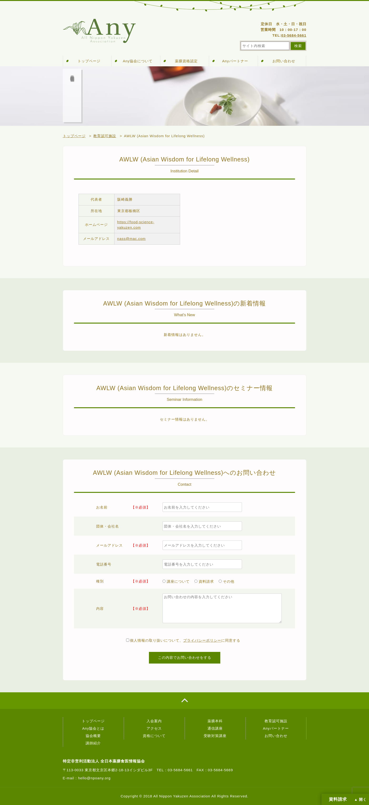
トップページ (89, 61)
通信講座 (215, 728)
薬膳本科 (215, 721)
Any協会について (138, 61)
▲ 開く (360, 799)
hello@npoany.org (94, 778)
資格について (154, 736)
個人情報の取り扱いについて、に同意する (183, 640)
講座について (176, 581)
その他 (226, 581)
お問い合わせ (283, 61)
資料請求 (204, 581)
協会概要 (93, 736)
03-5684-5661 (293, 35)
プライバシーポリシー (202, 640)
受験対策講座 (215, 736)
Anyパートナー (235, 61)
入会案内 (154, 721)
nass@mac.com (131, 239)
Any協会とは (93, 728)
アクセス (154, 728)
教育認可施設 (276, 721)
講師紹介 (93, 743)
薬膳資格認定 (186, 61)
